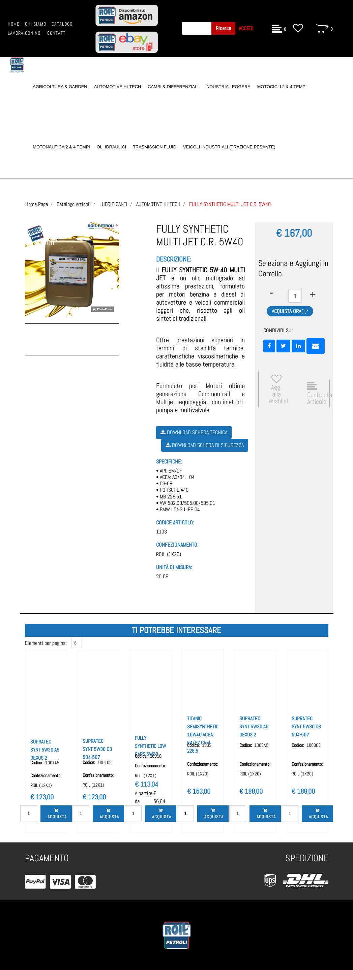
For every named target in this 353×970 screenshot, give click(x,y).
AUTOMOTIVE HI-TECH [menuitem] (117, 86)
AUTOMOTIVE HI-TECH (158, 204)
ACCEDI (246, 28)
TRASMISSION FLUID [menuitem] (154, 146)
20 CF (162, 576)
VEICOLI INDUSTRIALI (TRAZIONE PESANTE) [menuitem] (229, 146)
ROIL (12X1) (41, 785)
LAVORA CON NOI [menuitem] (25, 33)
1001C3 (104, 762)
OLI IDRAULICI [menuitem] (111, 146)
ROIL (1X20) (168, 554)
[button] (223, 28)
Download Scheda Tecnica (193, 432)
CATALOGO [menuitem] (62, 24)
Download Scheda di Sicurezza (205, 445)
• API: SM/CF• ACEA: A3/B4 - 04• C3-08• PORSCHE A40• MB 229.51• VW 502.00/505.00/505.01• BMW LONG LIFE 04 (185, 490)
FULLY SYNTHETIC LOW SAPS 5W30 (150, 746)
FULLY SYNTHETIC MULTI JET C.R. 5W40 (230, 204)
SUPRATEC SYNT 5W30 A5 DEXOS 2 (44, 749)
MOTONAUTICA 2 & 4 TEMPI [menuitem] (61, 146)
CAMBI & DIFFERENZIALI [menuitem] (173, 86)
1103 (161, 531)
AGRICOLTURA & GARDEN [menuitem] (60, 86)
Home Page (36, 204)
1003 (206, 745)
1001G (155, 756)
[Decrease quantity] (271, 293)
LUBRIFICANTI (113, 204)
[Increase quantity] (313, 294)
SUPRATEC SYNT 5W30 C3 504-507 (97, 749)
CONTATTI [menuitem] (57, 33)
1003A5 (261, 745)
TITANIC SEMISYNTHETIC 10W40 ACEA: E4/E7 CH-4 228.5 (202, 734)
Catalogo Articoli (74, 204)
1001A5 (52, 763)
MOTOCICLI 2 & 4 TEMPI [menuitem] (282, 86)
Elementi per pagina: (45, 643)
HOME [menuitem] (14, 24)
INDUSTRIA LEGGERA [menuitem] (228, 86)
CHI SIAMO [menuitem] (35, 24)
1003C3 (313, 745)
